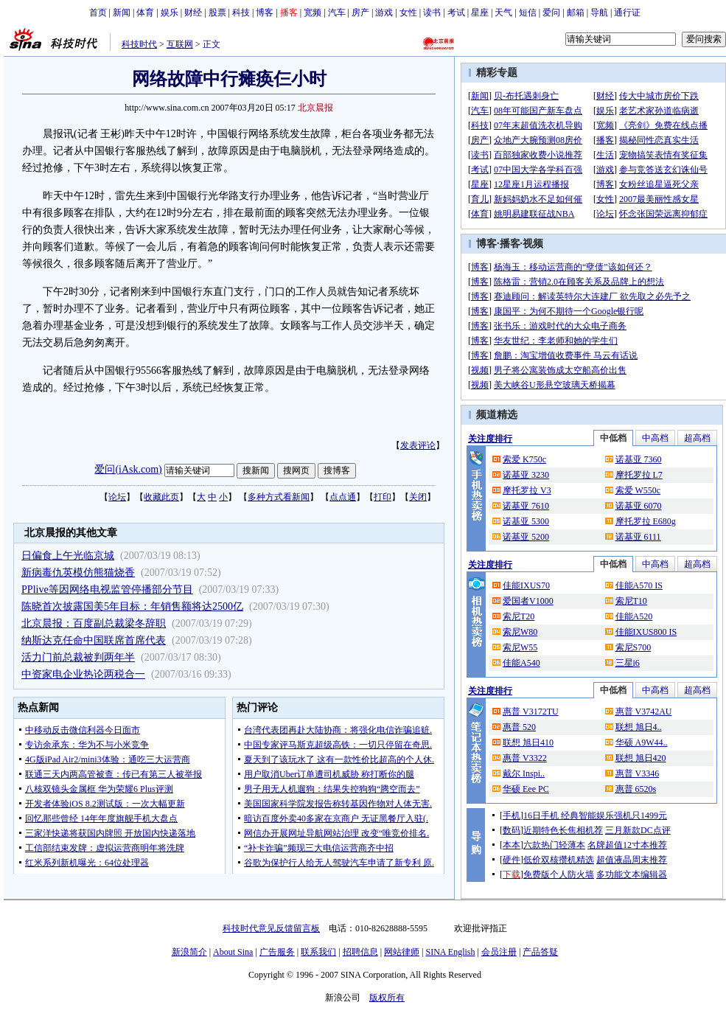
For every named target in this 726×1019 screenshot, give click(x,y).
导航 (599, 12)
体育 (145, 12)
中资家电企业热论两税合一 (83, 674)
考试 (456, 12)
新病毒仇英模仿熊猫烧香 (78, 572)
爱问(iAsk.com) (127, 469)
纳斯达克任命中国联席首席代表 (93, 640)
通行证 (627, 12)
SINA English (450, 952)
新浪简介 (189, 952)
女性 (408, 12)
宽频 (312, 12)
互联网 (180, 44)
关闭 (418, 497)
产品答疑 (540, 952)
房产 (360, 12)
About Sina (233, 952)
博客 (264, 12)
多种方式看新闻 (279, 497)
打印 (382, 497)
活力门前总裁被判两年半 (78, 657)
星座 (480, 12)
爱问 (551, 12)
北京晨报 (315, 107)
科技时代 (139, 44)
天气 (503, 12)
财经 (193, 12)
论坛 (117, 497)
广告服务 (277, 952)
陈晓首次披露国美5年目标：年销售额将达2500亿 (132, 606)
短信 (528, 12)
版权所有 (387, 997)
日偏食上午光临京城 (67, 555)
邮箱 (575, 12)
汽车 (337, 12)
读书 (432, 12)
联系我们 (318, 952)
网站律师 (401, 952)
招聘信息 (360, 952)
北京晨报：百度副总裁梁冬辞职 (93, 623)
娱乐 (169, 12)
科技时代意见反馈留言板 (271, 928)
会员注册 (499, 952)
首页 (98, 12)
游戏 (384, 12)
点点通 (342, 497)
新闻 (121, 12)
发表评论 (418, 445)
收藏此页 (161, 497)
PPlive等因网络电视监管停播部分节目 (107, 589)
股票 (217, 12)
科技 (241, 12)
